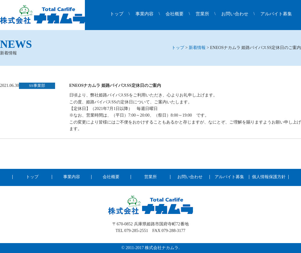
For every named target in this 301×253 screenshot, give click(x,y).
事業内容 (144, 14)
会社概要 (175, 14)
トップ (116, 14)
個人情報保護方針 (269, 177)
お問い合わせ (234, 14)
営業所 (202, 14)
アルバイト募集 (276, 14)
